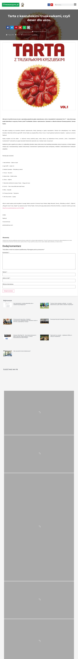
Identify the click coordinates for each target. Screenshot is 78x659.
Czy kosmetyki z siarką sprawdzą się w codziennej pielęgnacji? (23, 304)
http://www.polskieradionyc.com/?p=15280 (13, 208)
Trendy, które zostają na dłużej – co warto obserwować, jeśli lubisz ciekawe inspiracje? (61, 304)
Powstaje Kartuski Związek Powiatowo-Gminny (62, 319)
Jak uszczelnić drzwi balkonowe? (22, 351)
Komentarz (6, 252)
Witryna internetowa (8, 284)
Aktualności (42, 31)
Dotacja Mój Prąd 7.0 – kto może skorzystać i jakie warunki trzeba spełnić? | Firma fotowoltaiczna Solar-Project (24, 336)
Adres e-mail (6, 278)
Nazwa (5, 272)
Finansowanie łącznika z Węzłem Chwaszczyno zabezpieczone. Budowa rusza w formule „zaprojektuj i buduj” (25, 320)
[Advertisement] (39, 377)
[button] (8, 27)
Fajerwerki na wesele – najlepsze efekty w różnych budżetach (61, 335)
